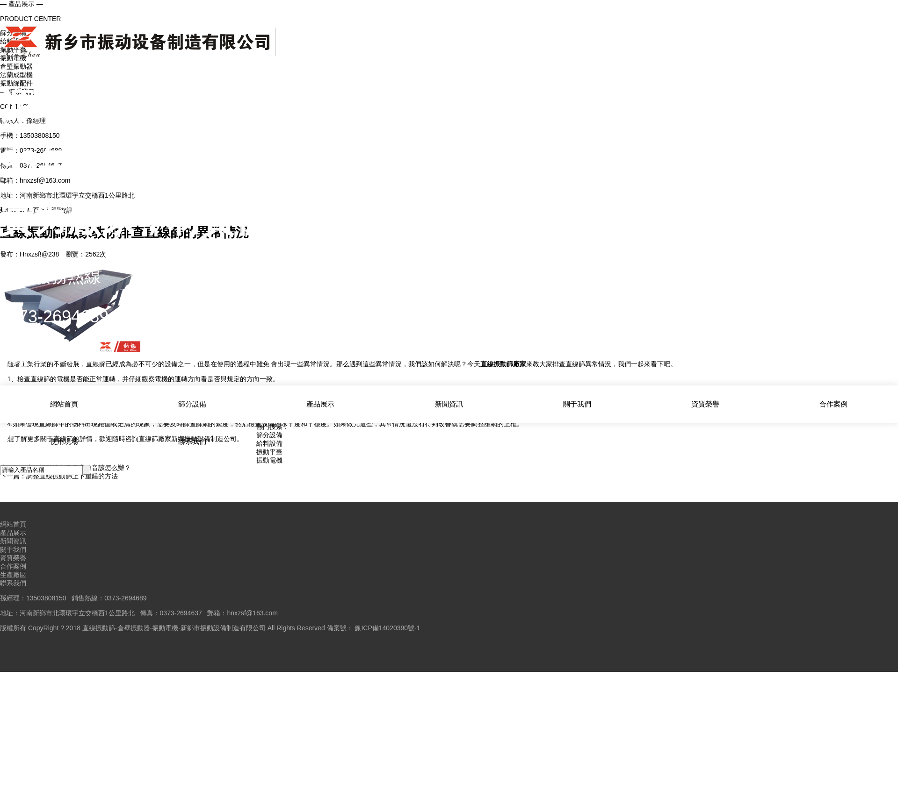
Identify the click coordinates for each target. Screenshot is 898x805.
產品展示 (320, 403)
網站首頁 (64, 403)
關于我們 (577, 403)
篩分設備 (192, 403)
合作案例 (833, 403)
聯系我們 (192, 440)
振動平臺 (269, 452)
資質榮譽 (705, 403)
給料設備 (269, 443)
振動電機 (269, 460)
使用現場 (64, 440)
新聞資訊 (449, 403)
